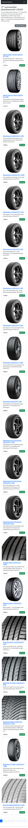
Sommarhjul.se (7, 2)
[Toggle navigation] (24, 2)
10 (24, 821)
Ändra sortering (20, 25)
